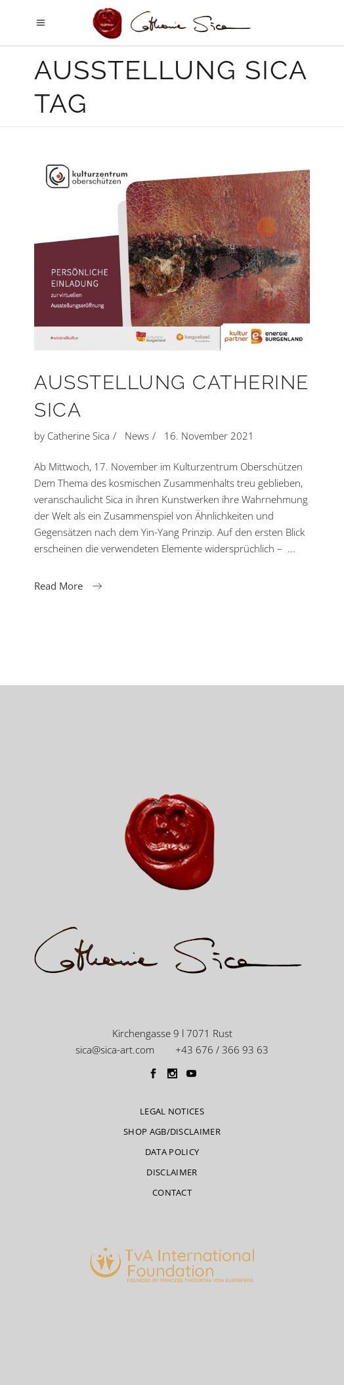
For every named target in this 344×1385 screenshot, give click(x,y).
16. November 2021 (209, 435)
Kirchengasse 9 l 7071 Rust (172, 1033)
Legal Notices (172, 1111)
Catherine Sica (78, 435)
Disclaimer (171, 1172)
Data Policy (172, 1152)
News (137, 435)
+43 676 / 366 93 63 (222, 1049)
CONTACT (172, 1192)
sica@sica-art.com (114, 1049)
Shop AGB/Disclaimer (172, 1131)
